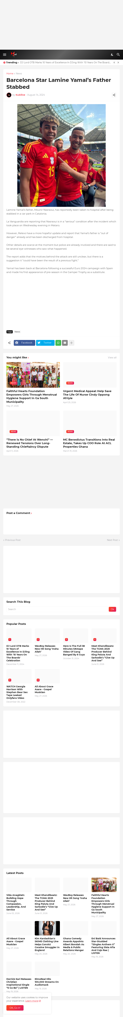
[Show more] (71, 343)
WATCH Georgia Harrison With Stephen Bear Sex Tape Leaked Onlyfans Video (17, 692)
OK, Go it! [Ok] (15, 1007)
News (19, 73)
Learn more (31, 1000)
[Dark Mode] (112, 54)
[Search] (119, 54)
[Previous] (114, 62)
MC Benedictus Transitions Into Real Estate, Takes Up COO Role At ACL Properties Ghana (89, 443)
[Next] (118, 62)
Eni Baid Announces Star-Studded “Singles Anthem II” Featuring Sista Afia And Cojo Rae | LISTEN (103, 946)
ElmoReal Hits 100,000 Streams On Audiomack (47, 982)
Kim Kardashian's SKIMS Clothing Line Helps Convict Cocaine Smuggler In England (47, 944)
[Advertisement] (61, 24)
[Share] (114, 95)
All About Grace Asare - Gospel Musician (44, 689)
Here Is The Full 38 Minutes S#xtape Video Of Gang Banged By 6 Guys (74, 650)
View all (112, 357)
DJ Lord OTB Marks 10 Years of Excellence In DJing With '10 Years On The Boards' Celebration (65, 62)
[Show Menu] (4, 54)
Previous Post (13, 540)
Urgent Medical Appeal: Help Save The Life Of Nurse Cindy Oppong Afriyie (87, 394)
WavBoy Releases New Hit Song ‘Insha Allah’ (47, 649)
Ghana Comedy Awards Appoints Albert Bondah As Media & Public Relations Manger (73, 944)
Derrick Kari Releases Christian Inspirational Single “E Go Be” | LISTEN (18, 983)
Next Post (112, 540)
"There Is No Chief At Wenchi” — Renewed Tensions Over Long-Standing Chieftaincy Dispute (29, 443)
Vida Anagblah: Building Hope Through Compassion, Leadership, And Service (16, 902)
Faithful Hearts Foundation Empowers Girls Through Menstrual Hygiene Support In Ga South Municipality (31, 396)
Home (9, 73)
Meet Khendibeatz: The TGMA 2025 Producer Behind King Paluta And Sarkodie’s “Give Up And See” (103, 653)
